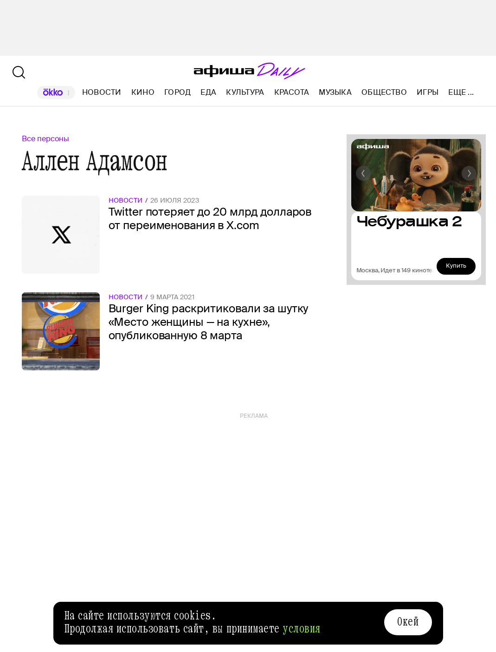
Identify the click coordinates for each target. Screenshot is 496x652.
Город (177, 92)
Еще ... (461, 92)
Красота (291, 92)
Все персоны (45, 139)
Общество (384, 92)
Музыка (335, 92)
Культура (245, 92)
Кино (143, 92)
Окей (408, 621)
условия (302, 628)
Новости (102, 92)
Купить (456, 266)
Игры (427, 92)
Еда (208, 92)
